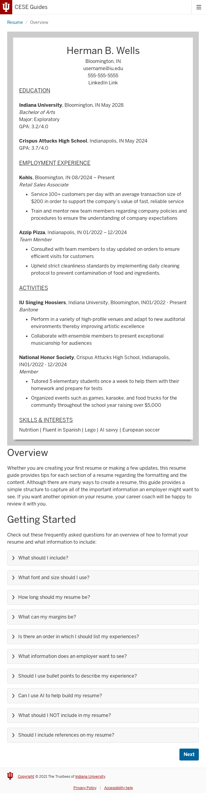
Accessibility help (118, 788)
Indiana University (90, 776)
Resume (15, 22)
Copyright (26, 776)
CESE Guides (31, 7)
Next (189, 754)
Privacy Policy (84, 788)
